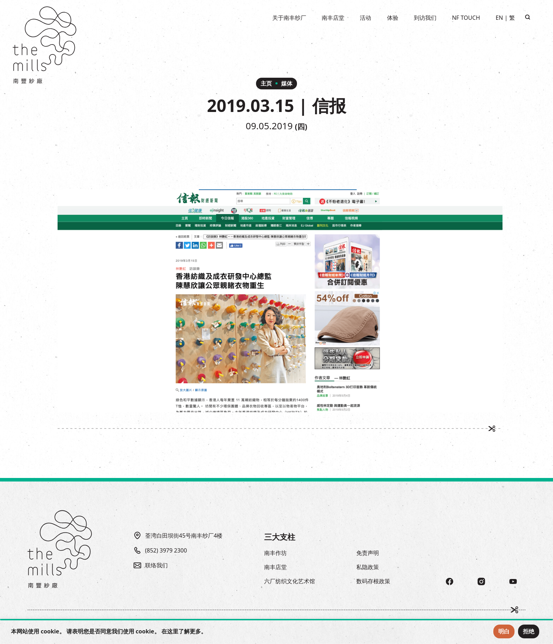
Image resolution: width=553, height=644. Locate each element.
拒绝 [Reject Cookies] (528, 631)
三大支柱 (279, 536)
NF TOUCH (466, 18)
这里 (172, 631)
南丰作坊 (275, 553)
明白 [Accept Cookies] (504, 631)
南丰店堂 (275, 567)
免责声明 (367, 553)
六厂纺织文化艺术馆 (289, 581)
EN (499, 18)
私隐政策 (367, 567)
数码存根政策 (373, 581)
